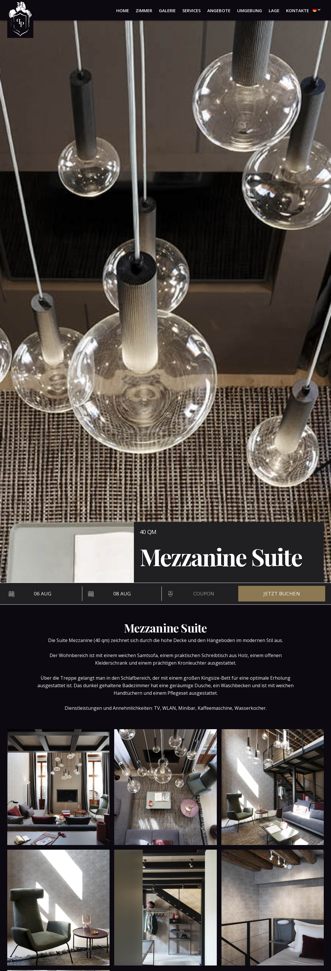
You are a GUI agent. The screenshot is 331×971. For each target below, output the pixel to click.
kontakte (297, 10)
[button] (315, 10)
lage (274, 10)
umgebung (249, 10)
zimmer (144, 10)
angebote (218, 10)
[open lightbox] (58, 787)
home (122, 10)
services (191, 10)
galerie (167, 10)
